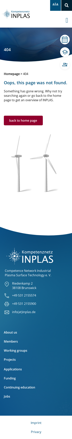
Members (11, 341)
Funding (10, 378)
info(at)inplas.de (24, 312)
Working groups (15, 350)
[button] (66, 5)
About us (10, 332)
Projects (10, 359)
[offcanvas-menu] (69, 17)
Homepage (12, 74)
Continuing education (19, 387)
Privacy (36, 432)
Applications (13, 369)
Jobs (7, 396)
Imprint (36, 423)
